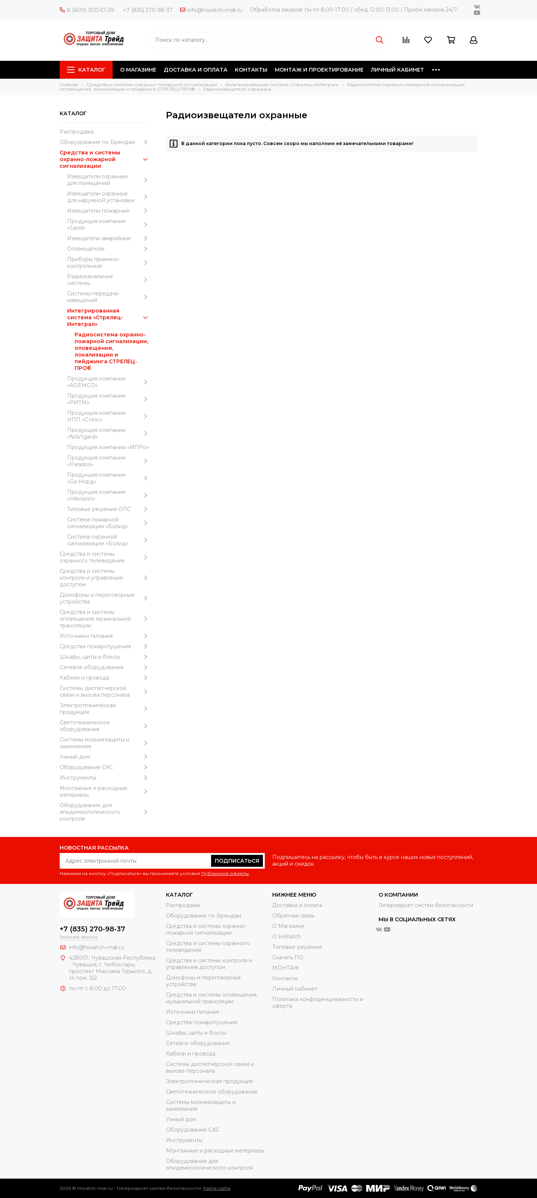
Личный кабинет (294, 988)
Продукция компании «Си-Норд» (109, 478)
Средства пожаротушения (105, 646)
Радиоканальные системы (109, 279)
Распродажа (77, 131)
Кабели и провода (105, 677)
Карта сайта (216, 1188)
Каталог (86, 69)
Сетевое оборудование (105, 667)
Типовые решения (297, 947)
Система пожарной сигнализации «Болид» (109, 523)
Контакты (285, 978)
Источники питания (105, 636)
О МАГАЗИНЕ (138, 69)
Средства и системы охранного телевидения (105, 557)
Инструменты (105, 777)
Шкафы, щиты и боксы (105, 656)
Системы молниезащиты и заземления (105, 743)
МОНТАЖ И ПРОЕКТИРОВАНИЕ (319, 69)
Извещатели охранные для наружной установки (109, 197)
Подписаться (237, 860)
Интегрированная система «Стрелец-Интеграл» (109, 317)
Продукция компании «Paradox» (109, 461)
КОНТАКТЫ (251, 69)
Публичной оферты (225, 873)
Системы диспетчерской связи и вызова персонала (105, 691)
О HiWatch (286, 936)
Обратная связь (293, 915)
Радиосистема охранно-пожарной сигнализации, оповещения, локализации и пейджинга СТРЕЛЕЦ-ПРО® (111, 351)
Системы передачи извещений (109, 297)
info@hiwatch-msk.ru (211, 10)
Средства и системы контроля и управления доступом (105, 578)
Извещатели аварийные (109, 238)
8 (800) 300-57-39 (87, 10)
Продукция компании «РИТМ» (109, 399)
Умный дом (105, 756)
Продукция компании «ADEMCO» (109, 382)
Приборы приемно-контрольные (109, 262)
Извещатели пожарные (109, 210)
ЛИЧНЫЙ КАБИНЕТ (397, 69)
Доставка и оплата (297, 905)
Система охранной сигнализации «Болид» (109, 540)
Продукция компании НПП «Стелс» (109, 416)
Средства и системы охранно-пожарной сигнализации (105, 159)
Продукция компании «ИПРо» (108, 447)
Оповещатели (109, 248)
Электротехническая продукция (105, 708)
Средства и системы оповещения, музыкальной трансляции (105, 619)
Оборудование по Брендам (105, 142)
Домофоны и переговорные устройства (105, 598)
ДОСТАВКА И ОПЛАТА (195, 69)
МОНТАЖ (285, 968)
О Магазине (288, 926)
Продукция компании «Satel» (109, 224)
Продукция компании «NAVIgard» (109, 433)
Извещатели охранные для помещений (109, 179)
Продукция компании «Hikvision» (109, 495)
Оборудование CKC (105, 767)
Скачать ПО (288, 957)
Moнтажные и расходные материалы (105, 791)
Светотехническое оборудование (105, 726)
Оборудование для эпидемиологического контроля (105, 812)
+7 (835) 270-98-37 (148, 10)
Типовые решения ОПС (109, 509)
